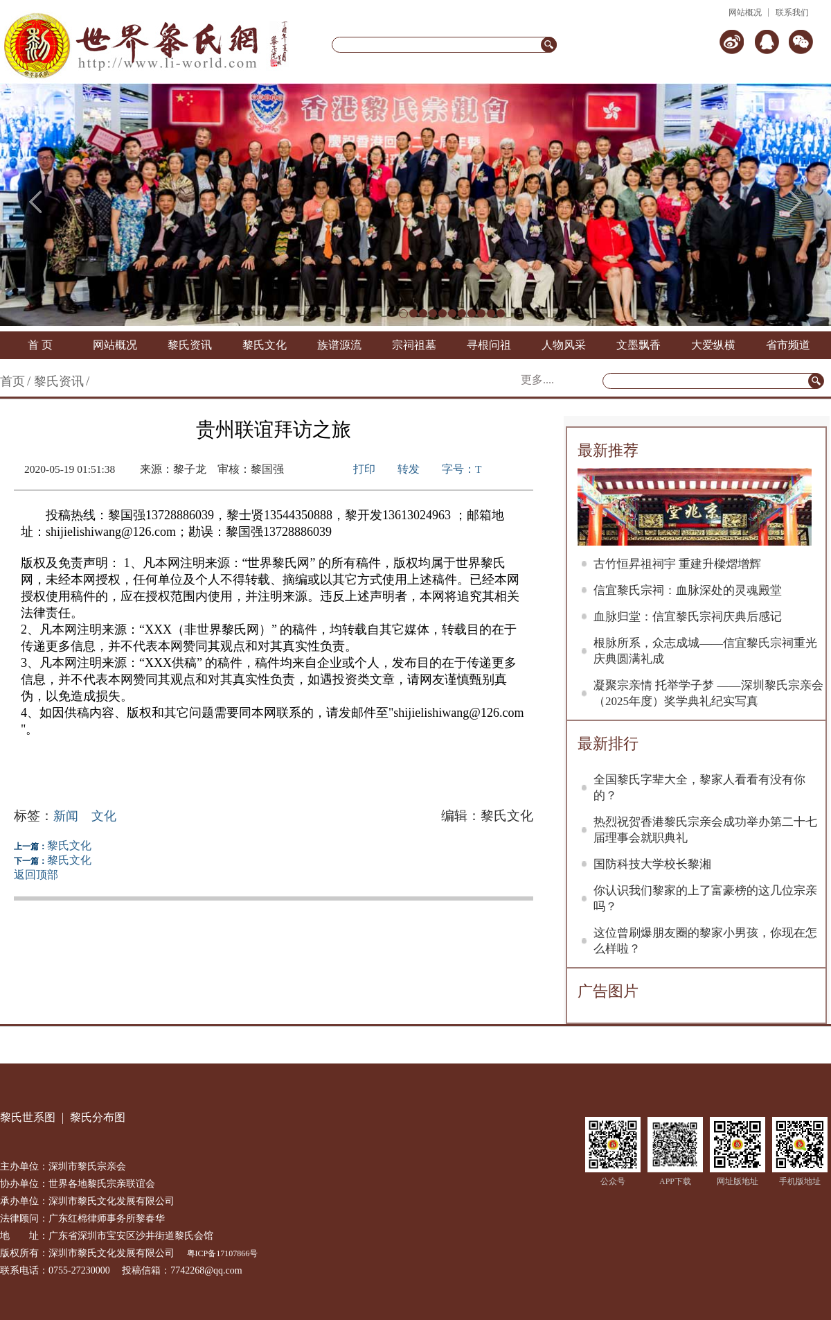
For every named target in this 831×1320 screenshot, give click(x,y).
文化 (103, 816)
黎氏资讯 (190, 345)
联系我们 (792, 12)
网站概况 (745, 12)
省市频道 (788, 345)
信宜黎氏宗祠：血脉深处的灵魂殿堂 (687, 590)
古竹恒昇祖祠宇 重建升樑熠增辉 (677, 564)
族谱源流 (339, 345)
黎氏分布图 (97, 1117)
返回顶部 (36, 874)
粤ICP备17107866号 (222, 1253)
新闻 (65, 816)
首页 (12, 381)
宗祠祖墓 (414, 345)
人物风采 (564, 345)
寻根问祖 (489, 345)
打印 (364, 469)
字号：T (461, 469)
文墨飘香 (638, 345)
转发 (408, 469)
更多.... (537, 379)
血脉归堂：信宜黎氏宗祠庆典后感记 (687, 616)
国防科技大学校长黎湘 (652, 864)
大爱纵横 (713, 345)
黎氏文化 (264, 345)
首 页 (40, 345)
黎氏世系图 (27, 1117)
